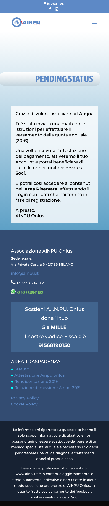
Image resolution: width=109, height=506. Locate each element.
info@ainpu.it (25, 273)
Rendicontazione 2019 (36, 381)
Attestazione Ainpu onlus (39, 375)
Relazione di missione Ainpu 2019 (47, 387)
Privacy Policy (25, 398)
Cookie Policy (24, 404)
